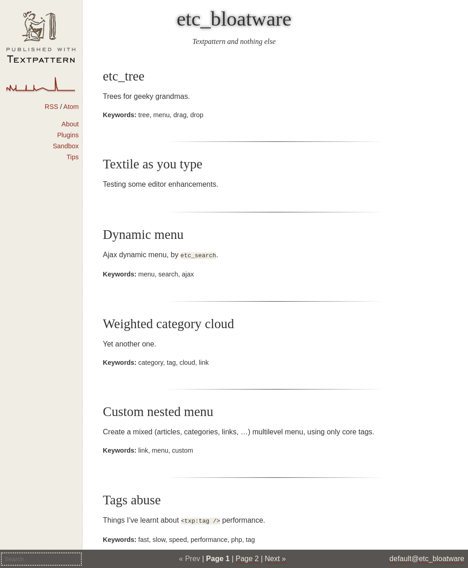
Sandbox (66, 146)
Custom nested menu (158, 410)
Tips (73, 157)
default (400, 559)
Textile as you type (152, 164)
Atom (71, 106)
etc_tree (123, 76)
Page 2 (247, 559)
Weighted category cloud (168, 322)
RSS (51, 106)
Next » (275, 559)
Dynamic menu (143, 234)
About (70, 124)
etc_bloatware (233, 18)
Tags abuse (132, 499)
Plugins (68, 135)
